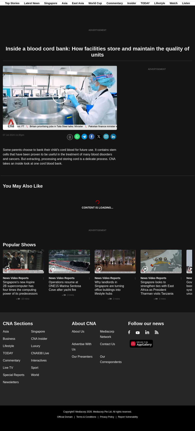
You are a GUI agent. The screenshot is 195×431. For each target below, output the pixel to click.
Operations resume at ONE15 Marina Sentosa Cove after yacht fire (65, 286)
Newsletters (11, 382)
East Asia (78, 21)
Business (9, 338)
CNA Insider (39, 338)
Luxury (35, 346)
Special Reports (13, 375)
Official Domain (65, 417)
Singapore (50, 21)
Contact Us (107, 344)
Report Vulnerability (128, 417)
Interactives (39, 360)
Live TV (8, 367)
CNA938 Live (40, 353)
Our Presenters (82, 356)
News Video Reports (16, 278)
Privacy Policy (107, 417)
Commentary (114, 21)
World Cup (95, 21)
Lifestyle (159, 21)
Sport (34, 367)
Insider (131, 21)
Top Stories (12, 21)
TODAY (145, 21)
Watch (173, 21)
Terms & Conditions (86, 417)
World (35, 375)
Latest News (32, 21)
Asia (65, 21)
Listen (186, 21)
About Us (78, 331)
